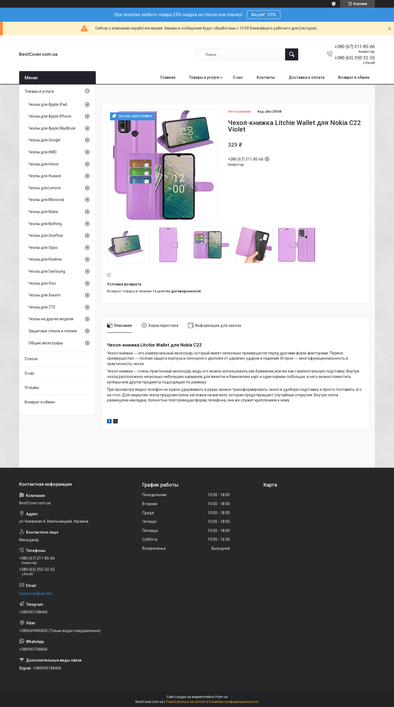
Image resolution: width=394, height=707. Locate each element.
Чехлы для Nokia (43, 212)
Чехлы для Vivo (42, 283)
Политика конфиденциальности (234, 702)
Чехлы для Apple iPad (47, 104)
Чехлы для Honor (43, 164)
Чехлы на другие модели (50, 319)
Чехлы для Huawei (44, 176)
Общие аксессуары (45, 343)
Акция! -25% (263, 14)
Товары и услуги (204, 77)
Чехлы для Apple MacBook (52, 128)
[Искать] (291, 54)
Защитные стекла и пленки (52, 331)
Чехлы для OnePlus (45, 235)
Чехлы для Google (44, 140)
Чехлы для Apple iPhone (49, 116)
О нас (238, 77)
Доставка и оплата (307, 77)
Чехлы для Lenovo (44, 188)
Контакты (266, 77)
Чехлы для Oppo (43, 247)
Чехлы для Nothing (45, 224)
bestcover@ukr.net (35, 593)
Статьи (31, 359)
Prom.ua (221, 697)
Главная (167, 77)
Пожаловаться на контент (186, 702)
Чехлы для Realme (45, 259)
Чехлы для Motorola (46, 199)
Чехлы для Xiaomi (44, 295)
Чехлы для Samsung (46, 271)
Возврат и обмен (353, 77)
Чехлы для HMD (42, 152)
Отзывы (32, 387)
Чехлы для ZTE (42, 307)
